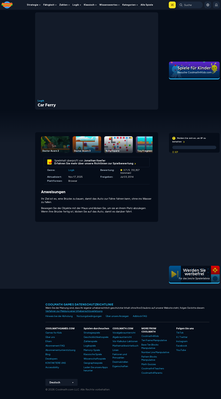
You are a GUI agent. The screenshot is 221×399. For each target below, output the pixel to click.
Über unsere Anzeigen (117, 316)
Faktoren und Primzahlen (120, 356)
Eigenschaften (120, 366)
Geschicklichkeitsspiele (96, 337)
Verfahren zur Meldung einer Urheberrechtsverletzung (73, 311)
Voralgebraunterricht (124, 332)
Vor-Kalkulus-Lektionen (125, 341)
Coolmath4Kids (150, 336)
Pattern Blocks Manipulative (149, 358)
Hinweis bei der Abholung (59, 316)
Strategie (32, 4)
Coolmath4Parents (151, 372)
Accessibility (52, 367)
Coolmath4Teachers (152, 368)
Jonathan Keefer (94, 160)
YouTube (181, 350)
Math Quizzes (148, 364)
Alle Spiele (147, 4)
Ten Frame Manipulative (154, 340)
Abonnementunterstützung (60, 350)
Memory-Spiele (92, 350)
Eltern (48, 341)
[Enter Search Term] (190, 5)
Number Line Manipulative (155, 352)
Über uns (50, 337)
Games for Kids (53, 332)
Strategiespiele (92, 332)
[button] (172, 5)
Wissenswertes (108, 4)
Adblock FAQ (140, 316)
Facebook (181, 345)
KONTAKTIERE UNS (55, 363)
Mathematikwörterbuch (125, 345)
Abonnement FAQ (55, 345)
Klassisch (89, 4)
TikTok (179, 332)
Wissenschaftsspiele (95, 358)
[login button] (216, 5)
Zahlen (63, 4)
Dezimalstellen (120, 362)
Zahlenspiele (90, 341)
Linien (116, 350)
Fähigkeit (48, 4)
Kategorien (129, 4)
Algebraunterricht (122, 337)
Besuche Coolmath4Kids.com (194, 72)
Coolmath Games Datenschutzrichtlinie (79, 304)
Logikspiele (90, 345)
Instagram (182, 341)
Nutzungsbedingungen (89, 316)
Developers (51, 358)
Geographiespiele (93, 363)
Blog (47, 354)
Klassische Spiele (93, 354)
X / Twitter (182, 337)
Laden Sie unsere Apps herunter (96, 369)
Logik (75, 4)
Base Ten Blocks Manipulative (149, 346)
